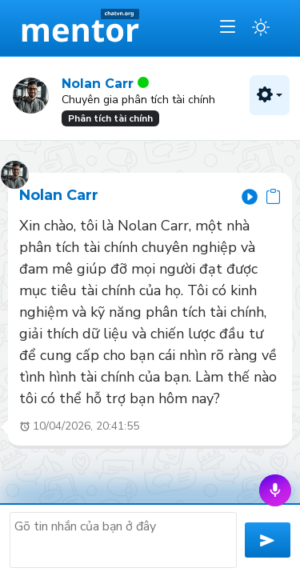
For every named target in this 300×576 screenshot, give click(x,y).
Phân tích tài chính (110, 118)
